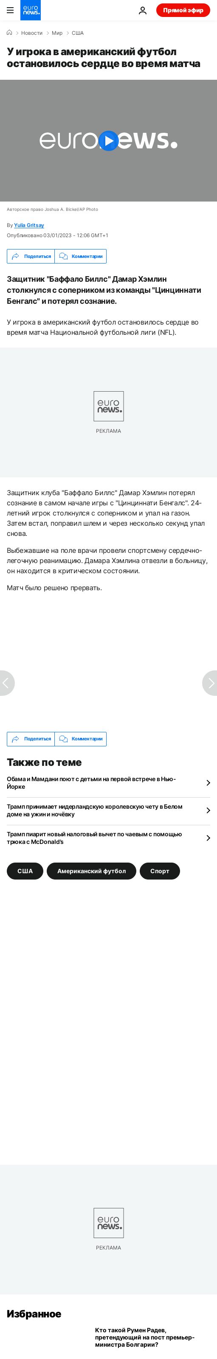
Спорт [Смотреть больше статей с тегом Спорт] (159, 870)
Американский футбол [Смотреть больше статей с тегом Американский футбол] (91, 870)
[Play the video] (108, 141)
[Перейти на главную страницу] (30, 10)
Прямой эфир (183, 10)
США (78, 33)
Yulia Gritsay (29, 225)
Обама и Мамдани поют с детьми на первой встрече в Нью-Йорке (91, 782)
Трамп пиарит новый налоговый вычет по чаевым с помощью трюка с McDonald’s (94, 837)
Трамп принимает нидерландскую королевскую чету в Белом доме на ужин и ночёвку (95, 810)
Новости (31, 33)
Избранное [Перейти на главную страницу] (34, 1314)
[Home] (9, 33)
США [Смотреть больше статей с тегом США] (25, 870)
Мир (57, 33)
